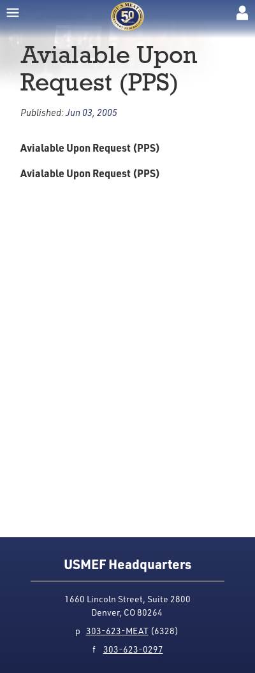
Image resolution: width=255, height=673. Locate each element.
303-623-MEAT (117, 631)
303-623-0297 (133, 649)
